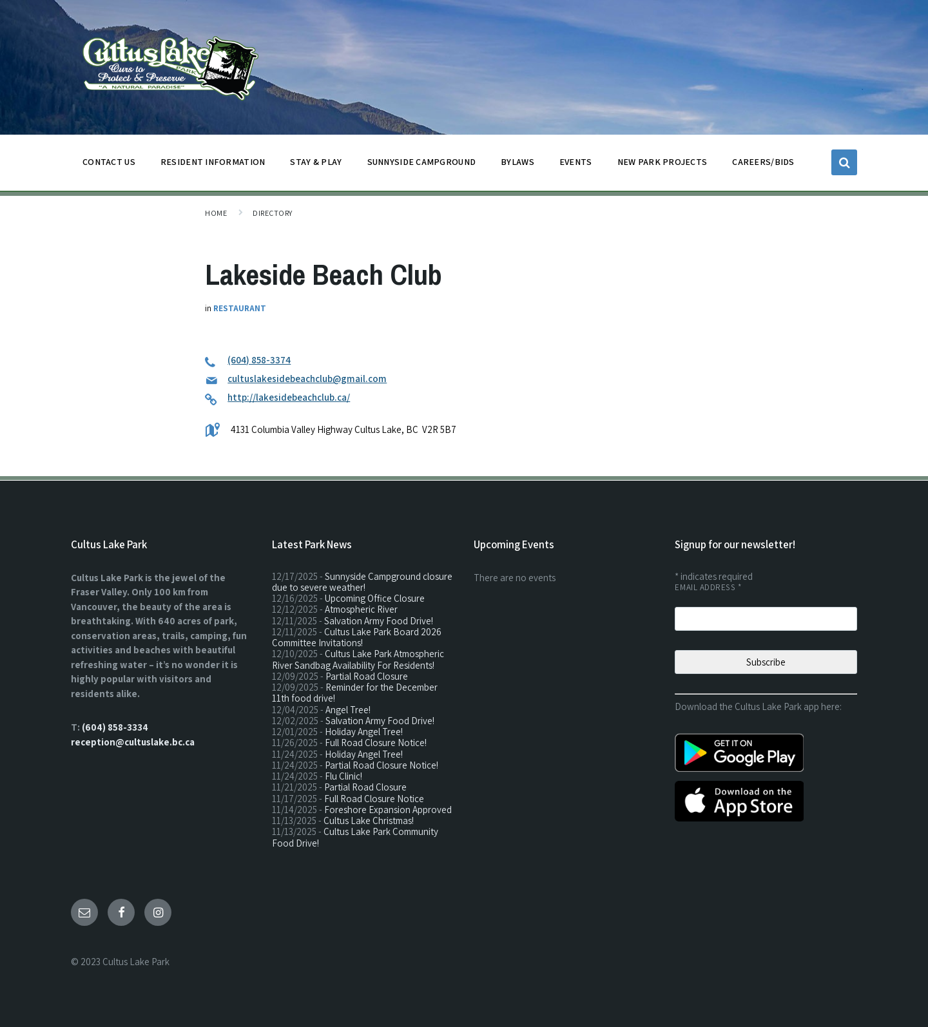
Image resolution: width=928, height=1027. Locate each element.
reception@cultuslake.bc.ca (133, 742)
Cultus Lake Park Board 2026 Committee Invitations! (356, 637)
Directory (272, 213)
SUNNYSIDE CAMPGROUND (421, 165)
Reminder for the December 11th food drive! (355, 692)
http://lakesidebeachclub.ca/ (288, 397)
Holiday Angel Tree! (364, 731)
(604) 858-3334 (115, 727)
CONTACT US (108, 165)
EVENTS (575, 162)
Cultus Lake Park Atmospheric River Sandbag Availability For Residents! (358, 659)
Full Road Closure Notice (374, 798)
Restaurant (239, 308)
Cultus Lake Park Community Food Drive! (355, 837)
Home (216, 213)
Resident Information (213, 165)
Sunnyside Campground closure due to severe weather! (362, 581)
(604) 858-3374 (259, 360)
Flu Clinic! (343, 776)
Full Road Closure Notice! (376, 742)
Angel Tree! (348, 710)
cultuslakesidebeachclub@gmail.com (307, 378)
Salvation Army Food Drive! (378, 621)
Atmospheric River (361, 609)
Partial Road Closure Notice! (381, 765)
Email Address (708, 587)
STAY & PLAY (316, 165)
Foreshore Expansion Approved (388, 809)
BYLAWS (517, 165)
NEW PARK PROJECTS (662, 165)
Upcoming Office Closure (375, 598)
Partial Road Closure (366, 676)
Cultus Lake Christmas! (369, 820)
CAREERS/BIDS (763, 162)
